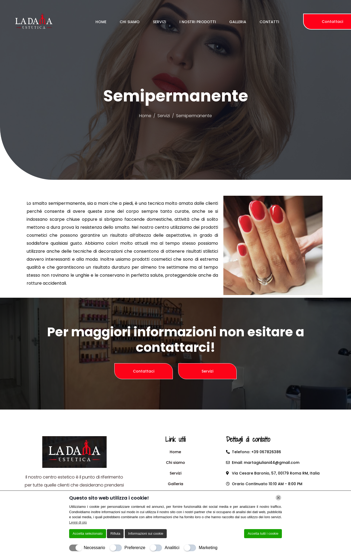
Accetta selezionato (88, 533)
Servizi (159, 21)
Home (100, 21)
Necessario (94, 547)
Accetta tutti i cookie (263, 533)
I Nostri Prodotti (197, 21)
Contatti (269, 21)
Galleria (237, 21)
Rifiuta (115, 533)
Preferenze (134, 547)
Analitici (172, 547)
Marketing (208, 547)
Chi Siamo (130, 21)
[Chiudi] (278, 497)
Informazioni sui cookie (145, 533)
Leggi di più (78, 522)
